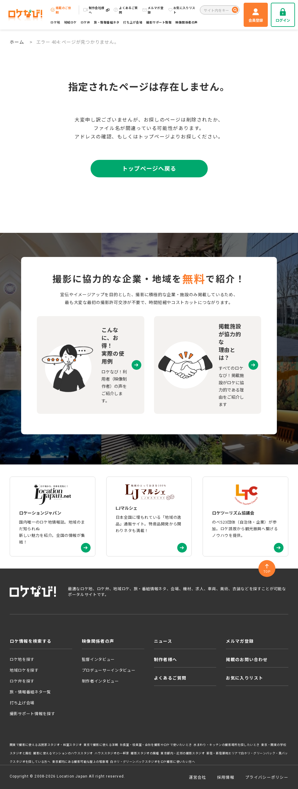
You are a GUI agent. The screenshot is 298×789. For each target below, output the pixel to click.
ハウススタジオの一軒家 (112, 753)
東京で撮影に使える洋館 (101, 745)
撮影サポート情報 (158, 22)
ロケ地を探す (22, 659)
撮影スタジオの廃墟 (145, 753)
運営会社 (197, 777)
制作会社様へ (96, 9)
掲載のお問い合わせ (247, 659)
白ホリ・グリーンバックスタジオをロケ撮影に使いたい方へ (152, 761)
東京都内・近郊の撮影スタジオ (183, 753)
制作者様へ (165, 659)
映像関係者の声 (186, 22)
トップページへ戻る (149, 168)
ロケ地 (55, 22)
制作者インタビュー (100, 681)
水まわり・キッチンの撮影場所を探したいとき (226, 745)
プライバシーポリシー (266, 777)
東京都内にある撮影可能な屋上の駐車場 (80, 761)
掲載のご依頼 (61, 9)
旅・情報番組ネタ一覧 (30, 692)
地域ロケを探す (24, 670)
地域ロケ (70, 22)
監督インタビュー (98, 659)
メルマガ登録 (153, 9)
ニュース (163, 641)
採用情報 (225, 777)
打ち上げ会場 (132, 22)
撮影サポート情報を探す (32, 713)
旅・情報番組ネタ (106, 22)
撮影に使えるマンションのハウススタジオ (63, 753)
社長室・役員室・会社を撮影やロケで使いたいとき (156, 745)
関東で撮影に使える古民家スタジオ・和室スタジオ (46, 745)
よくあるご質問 (126, 9)
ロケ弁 (85, 22)
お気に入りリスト (181, 9)
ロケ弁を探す (22, 681)
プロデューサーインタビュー (108, 670)
